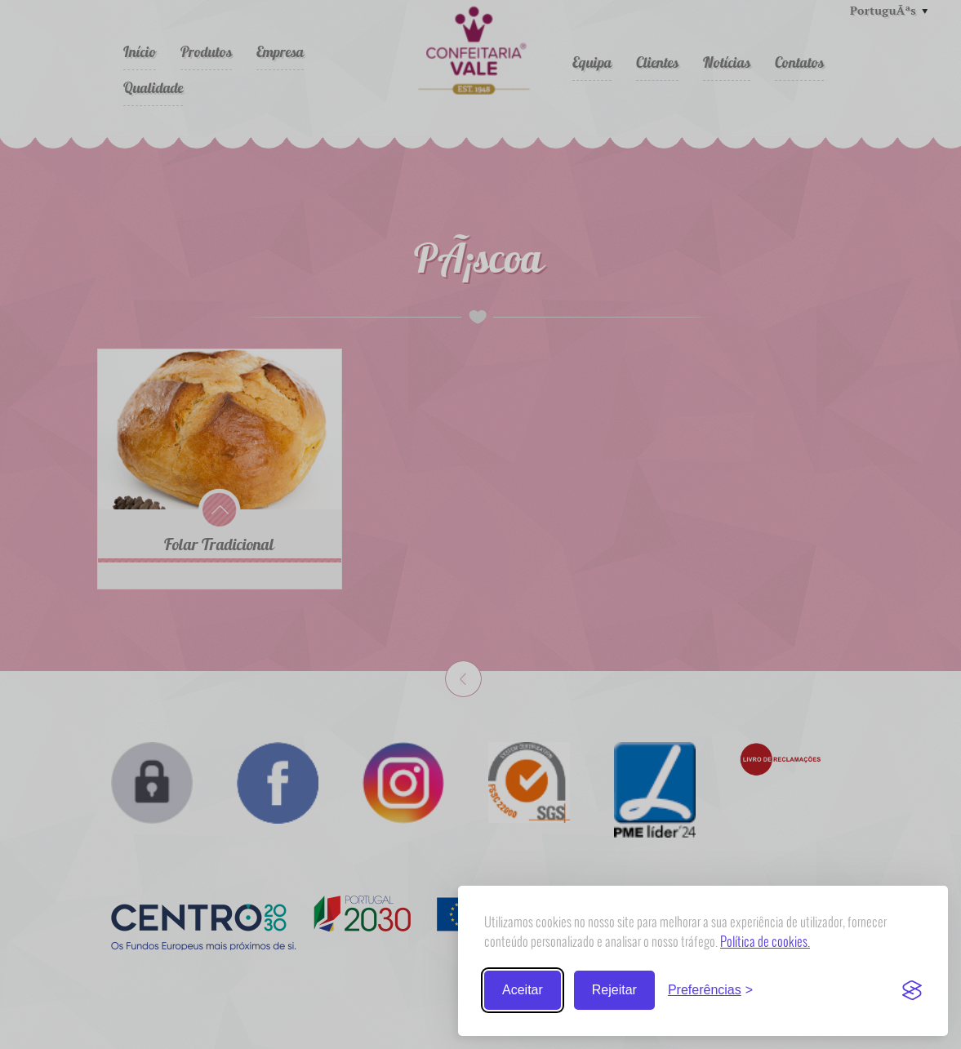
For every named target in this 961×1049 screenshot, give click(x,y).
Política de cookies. (765, 941)
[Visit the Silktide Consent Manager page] (912, 990)
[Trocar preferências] (710, 990)
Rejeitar (614, 990)
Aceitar (522, 990)
